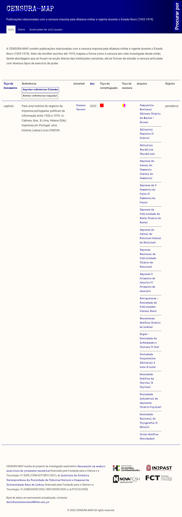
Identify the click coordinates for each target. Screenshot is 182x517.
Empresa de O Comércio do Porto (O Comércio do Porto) (148, 194)
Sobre (21, 30)
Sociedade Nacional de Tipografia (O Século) (149, 421)
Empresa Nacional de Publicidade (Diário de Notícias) (148, 258)
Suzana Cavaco (81, 107)
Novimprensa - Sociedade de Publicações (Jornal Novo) (149, 305)
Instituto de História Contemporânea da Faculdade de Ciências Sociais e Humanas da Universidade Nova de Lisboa (47, 480)
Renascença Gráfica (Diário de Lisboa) (150, 323)
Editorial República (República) (147, 149)
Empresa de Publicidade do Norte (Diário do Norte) (150, 216)
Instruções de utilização (45, 30)
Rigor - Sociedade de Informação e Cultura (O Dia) (149, 340)
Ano (92, 84)
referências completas (40, 96)
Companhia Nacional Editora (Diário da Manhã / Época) (150, 114)
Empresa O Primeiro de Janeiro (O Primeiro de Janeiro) (147, 283)
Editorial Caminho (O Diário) (147, 134)
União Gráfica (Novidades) (149, 436)
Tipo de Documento (10, 86)
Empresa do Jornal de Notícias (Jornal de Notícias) (150, 236)
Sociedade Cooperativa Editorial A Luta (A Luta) (148, 361)
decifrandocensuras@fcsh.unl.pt (27, 502)
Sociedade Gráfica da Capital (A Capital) (147, 381)
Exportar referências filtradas (40, 90)
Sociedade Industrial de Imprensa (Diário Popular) (150, 401)
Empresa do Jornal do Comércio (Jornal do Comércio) (147, 170)
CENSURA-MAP (30, 9)
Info (11, 30)
